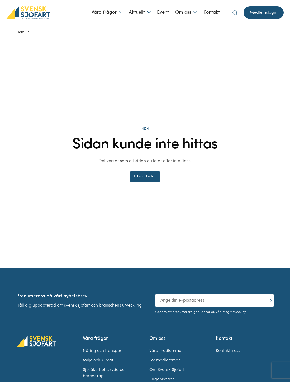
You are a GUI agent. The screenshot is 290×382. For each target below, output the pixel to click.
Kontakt (211, 12)
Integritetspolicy (234, 312)
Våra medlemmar (166, 351)
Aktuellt (137, 12)
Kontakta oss (228, 351)
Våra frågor (104, 12)
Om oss (183, 12)
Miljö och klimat (98, 360)
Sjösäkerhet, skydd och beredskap (105, 373)
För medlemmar (164, 360)
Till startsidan (145, 176)
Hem (20, 32)
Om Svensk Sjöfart (166, 370)
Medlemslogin (263, 13)
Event (163, 12)
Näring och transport (103, 351)
